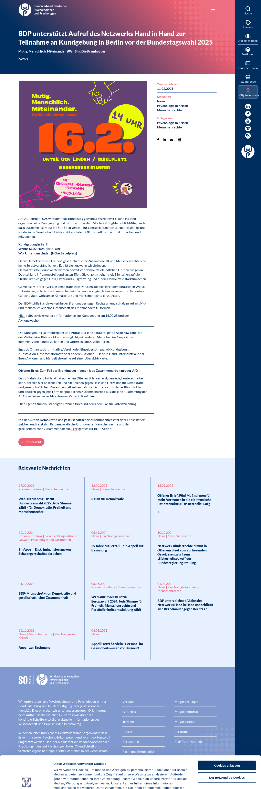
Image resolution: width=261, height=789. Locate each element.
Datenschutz (83, 764)
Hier (22, 315)
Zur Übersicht (31, 442)
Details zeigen (217, 781)
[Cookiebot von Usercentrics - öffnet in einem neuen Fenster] (26, 781)
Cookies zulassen (227, 733)
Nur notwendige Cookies (227, 745)
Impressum (62, 764)
